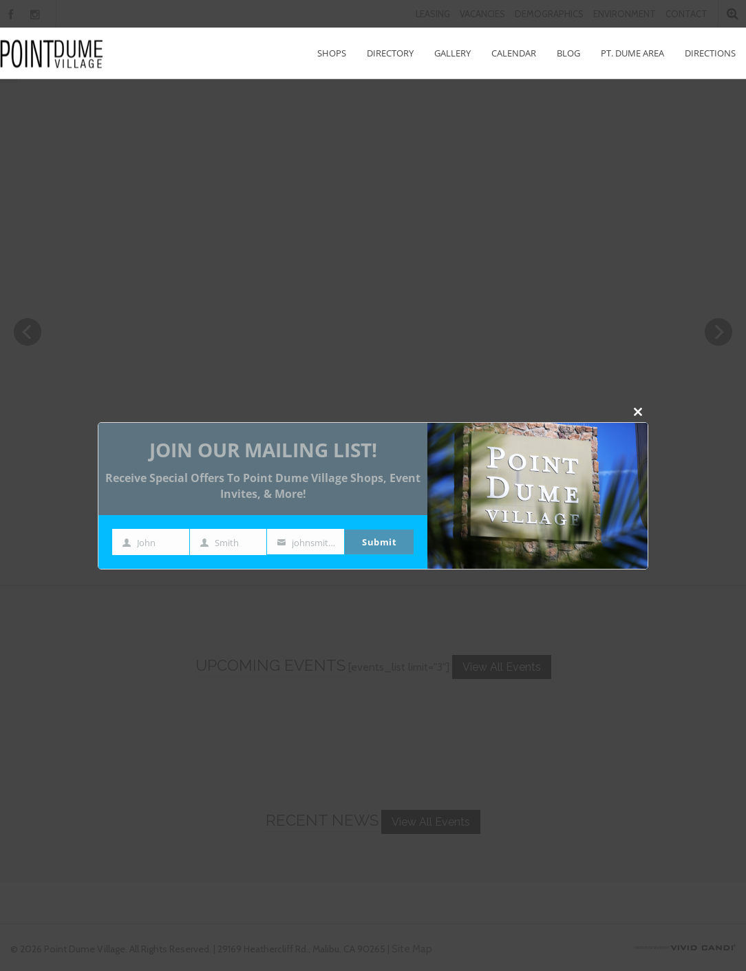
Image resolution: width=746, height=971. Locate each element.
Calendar (513, 53)
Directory (390, 53)
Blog (568, 53)
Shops (331, 53)
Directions (710, 53)
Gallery (452, 53)
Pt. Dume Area (632, 53)
